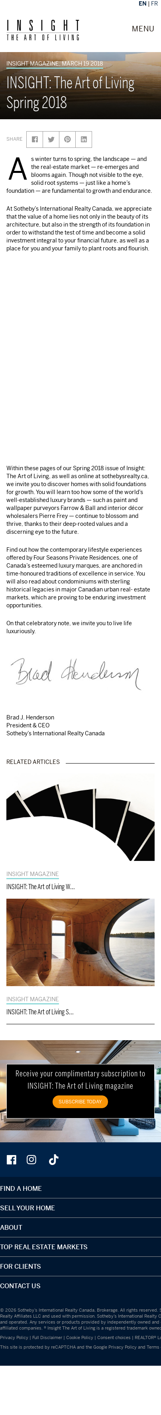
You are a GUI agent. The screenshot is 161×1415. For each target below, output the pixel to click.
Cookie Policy (79, 1337)
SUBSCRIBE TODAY (80, 1102)
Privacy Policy (14, 1337)
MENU (143, 29)
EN (143, 3)
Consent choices (114, 1337)
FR (154, 3)
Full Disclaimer (47, 1337)
